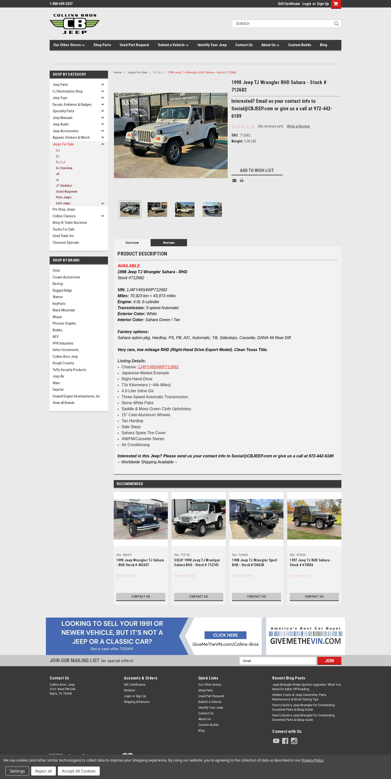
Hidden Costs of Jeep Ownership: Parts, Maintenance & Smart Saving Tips (299, 697)
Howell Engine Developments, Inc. (77, 396)
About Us (270, 45)
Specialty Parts (63, 111)
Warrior (58, 297)
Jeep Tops (60, 98)
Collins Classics (64, 216)
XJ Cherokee (64, 168)
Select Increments (66, 350)
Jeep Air (58, 376)
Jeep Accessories (66, 131)
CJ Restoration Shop (68, 91)
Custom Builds (299, 45)
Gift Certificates (134, 684)
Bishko (58, 330)
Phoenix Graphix (64, 323)
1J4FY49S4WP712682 (158, 367)
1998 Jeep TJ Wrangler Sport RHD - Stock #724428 (254, 562)
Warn (56, 383)
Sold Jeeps (63, 203)
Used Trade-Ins (63, 236)
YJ (57, 156)
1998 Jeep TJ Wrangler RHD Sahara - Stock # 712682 (202, 72)
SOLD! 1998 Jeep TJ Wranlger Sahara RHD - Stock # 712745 (197, 562)
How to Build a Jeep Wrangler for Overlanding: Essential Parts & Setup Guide (303, 707)
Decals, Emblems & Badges (72, 104)
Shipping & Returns (137, 702)
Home (118, 72)
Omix (56, 270)
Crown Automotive (66, 277)
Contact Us (244, 45)
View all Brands (64, 402)
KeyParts (59, 303)
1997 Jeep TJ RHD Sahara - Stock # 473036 (310, 562)
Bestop (58, 283)
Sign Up (323, 4)
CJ (58, 150)
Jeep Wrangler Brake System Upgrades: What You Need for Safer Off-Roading (306, 687)
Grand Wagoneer (66, 191)
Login (306, 4)
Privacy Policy (312, 760)
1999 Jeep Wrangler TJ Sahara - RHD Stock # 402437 (140, 562)
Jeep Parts (60, 84)
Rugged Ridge (62, 290)
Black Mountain (64, 310)
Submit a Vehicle (173, 45)
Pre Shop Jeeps (64, 209)
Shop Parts (102, 45)
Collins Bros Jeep (65, 356)
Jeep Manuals (63, 118)
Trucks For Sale (64, 229)
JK (57, 174)
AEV (56, 336)
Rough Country (63, 363)
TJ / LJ (60, 162)
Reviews (169, 243)
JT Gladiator (64, 185)
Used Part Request (134, 45)
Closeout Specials (66, 242)
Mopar (57, 317)
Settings (17, 771)
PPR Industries (63, 343)
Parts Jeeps (63, 197)
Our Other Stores (69, 45)
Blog (323, 45)
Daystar (58, 389)
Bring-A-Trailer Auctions (70, 222)
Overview (132, 243)
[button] (196, 636)
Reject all (43, 771)
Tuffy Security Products (69, 370)
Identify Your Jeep (212, 45)
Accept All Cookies (79, 771)
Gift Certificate (289, 4)
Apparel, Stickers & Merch (71, 137)
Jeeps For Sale (63, 144)
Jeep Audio (61, 124)
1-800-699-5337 (61, 4)
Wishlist (129, 690)
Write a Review (298, 126)
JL (57, 180)
